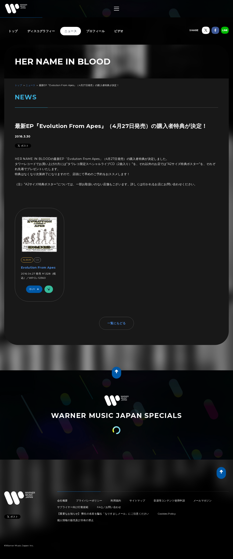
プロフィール (95, 31)
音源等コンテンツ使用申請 (169, 500)
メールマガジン (202, 500)
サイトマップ (137, 500)
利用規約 (116, 500)
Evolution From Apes (38, 267)
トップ (13, 31)
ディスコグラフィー (41, 31)
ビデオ (118, 31)
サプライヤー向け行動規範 (73, 507)
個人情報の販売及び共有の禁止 (75, 520)
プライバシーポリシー (89, 500)
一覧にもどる (116, 323)
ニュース (70, 31)
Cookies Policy (167, 513)
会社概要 (62, 500)
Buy (35, 289)
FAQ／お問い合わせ (109, 507)
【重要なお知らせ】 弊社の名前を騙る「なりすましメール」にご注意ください (103, 513)
